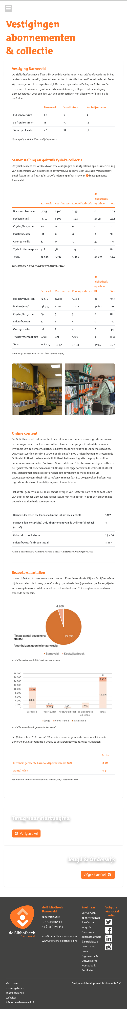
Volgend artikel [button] (98, 875)
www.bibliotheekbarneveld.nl (59, 941)
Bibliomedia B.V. (111, 983)
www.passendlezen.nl (25, 477)
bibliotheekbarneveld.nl (20, 1002)
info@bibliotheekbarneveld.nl (60, 936)
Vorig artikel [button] (26, 833)
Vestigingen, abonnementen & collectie (91, 917)
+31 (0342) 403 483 (52, 926)
